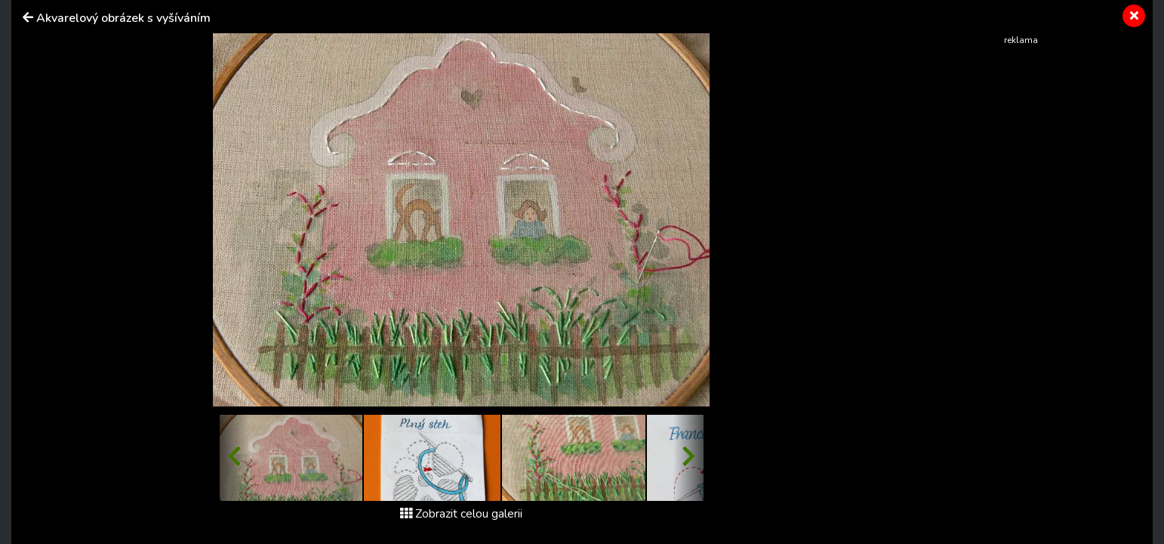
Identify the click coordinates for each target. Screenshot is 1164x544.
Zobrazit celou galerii (461, 513)
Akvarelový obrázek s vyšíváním (123, 18)
